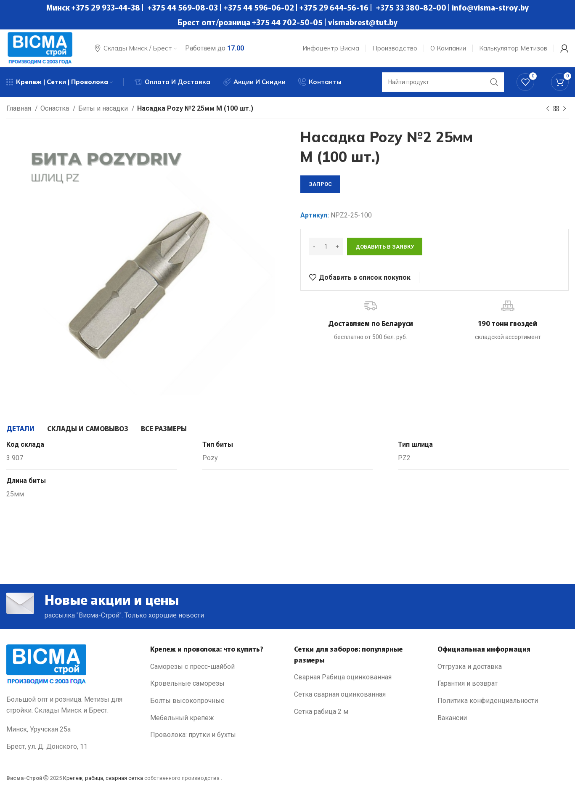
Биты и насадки (104, 108)
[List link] (215, 666)
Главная (19, 108)
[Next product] (564, 109)
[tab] (20, 428)
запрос (320, 184)
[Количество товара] (326, 246)
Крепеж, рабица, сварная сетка (103, 778)
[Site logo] (40, 48)
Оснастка (55, 108)
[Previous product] (547, 109)
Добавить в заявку (384, 247)
